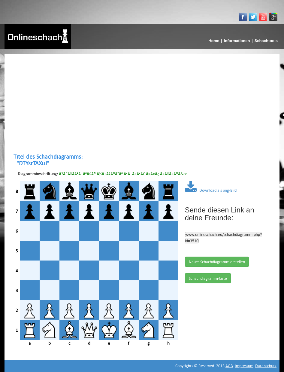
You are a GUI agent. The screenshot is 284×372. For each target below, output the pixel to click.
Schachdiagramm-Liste (208, 278)
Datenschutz (265, 365)
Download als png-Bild (211, 190)
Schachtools (266, 40)
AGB (229, 365)
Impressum (244, 365)
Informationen (237, 40)
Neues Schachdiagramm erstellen (217, 261)
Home (213, 40)
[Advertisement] (142, 104)
